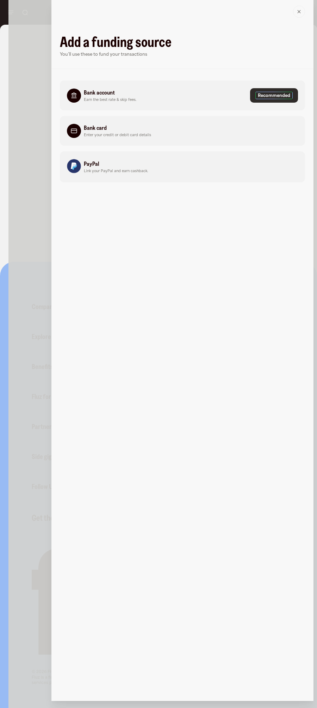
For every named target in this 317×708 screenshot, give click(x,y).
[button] (182, 95)
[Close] (299, 12)
